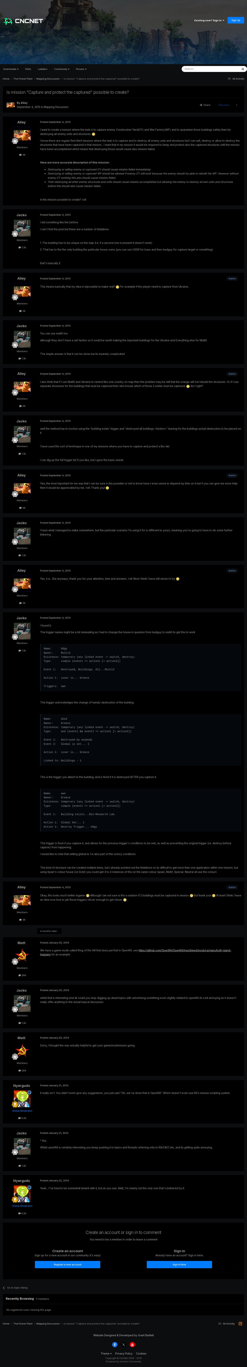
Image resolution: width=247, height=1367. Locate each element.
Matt (21, 943)
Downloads (10, 68)
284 (22, 975)
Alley (24, 102)
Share (205, 104)
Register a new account (67, 1264)
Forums (81, 68)
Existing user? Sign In (209, 20)
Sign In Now (179, 1264)
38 (22, 154)
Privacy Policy (124, 1353)
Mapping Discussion (56, 106)
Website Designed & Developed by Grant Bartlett (123, 1335)
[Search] (201, 69)
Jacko (21, 215)
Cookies (141, 1353)
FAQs (28, 68)
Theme (106, 1353)
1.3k (22, 247)
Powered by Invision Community (123, 1361)
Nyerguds (21, 1086)
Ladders (42, 68)
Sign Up (236, 20)
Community (61, 68)
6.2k (22, 1117)
